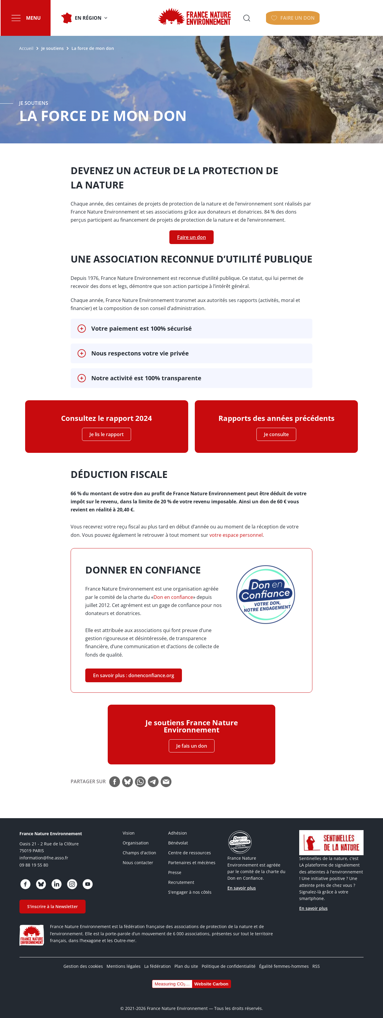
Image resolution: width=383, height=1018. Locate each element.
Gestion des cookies (83, 961)
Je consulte (276, 434)
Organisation (136, 837)
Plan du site (186, 961)
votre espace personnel (236, 535)
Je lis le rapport (106, 434)
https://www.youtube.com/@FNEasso (88, 879)
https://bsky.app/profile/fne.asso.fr (41, 879)
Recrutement (181, 877)
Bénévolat (178, 837)
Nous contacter (138, 857)
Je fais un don (191, 740)
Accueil (26, 48)
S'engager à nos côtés (190, 887)
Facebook (114, 776)
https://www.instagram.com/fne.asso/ (72, 879)
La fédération (157, 961)
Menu (32, 18)
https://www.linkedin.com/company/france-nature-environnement (57, 879)
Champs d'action (139, 847)
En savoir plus (241, 882)
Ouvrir (309, 17)
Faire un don (355, 18)
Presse (174, 867)
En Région (87, 18)
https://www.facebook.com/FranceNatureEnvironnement (25, 879)
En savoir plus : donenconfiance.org (133, 673)
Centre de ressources (189, 847)
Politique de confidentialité (229, 961)
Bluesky (127, 776)
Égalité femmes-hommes (284, 961)
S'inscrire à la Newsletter (52, 901)
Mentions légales (124, 961)
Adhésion (177, 827)
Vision (129, 827)
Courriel (166, 776)
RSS (316, 961)
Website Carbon (211, 978)
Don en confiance (173, 597)
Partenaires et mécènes (191, 857)
